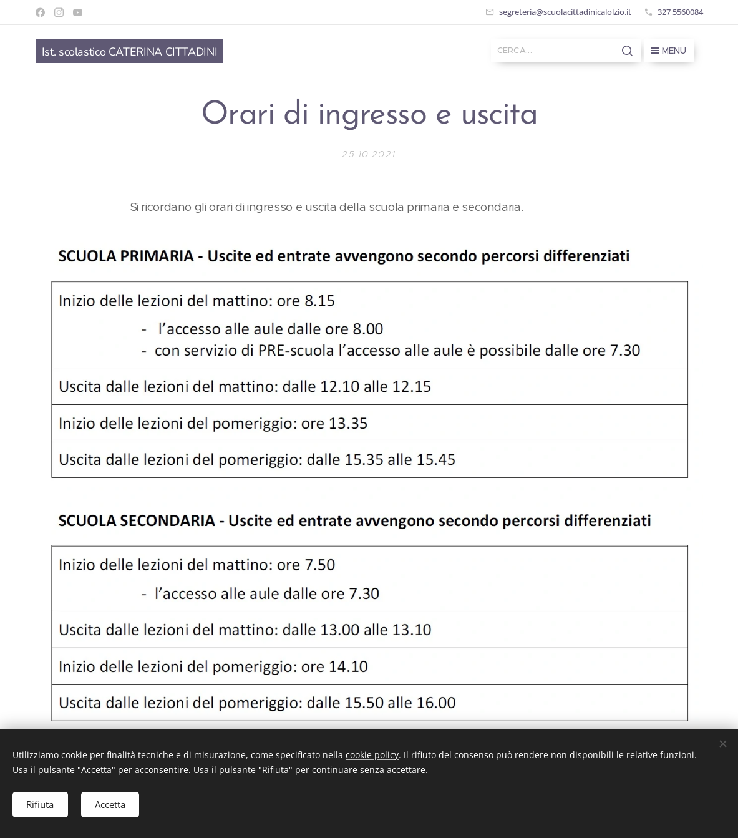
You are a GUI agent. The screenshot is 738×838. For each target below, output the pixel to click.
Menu (668, 50)
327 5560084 (680, 11)
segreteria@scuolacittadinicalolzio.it (565, 11)
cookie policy (372, 753)
